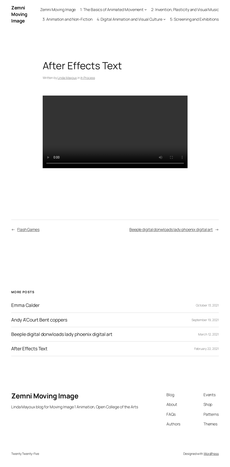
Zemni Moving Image (19, 14)
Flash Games (28, 229)
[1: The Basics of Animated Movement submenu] (145, 9)
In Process (88, 78)
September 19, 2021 (205, 320)
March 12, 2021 (208, 334)
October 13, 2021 (207, 305)
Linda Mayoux (67, 78)
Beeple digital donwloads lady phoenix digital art (171, 229)
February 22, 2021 (206, 348)
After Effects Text (29, 348)
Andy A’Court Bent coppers (39, 319)
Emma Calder (25, 305)
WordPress (211, 453)
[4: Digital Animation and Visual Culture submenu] (164, 19)
